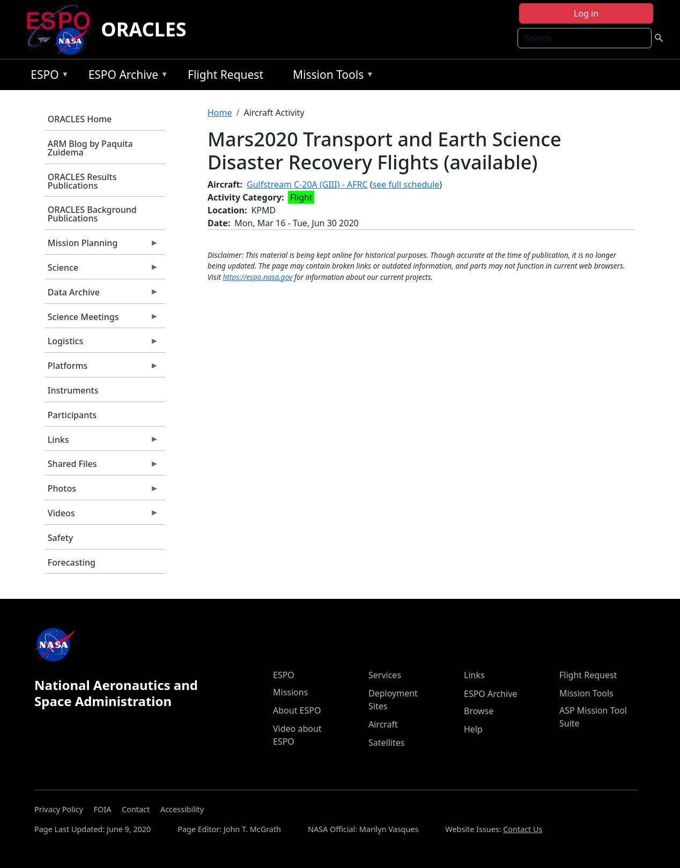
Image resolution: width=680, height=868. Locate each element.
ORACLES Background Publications (92, 214)
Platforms (102, 368)
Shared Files (102, 466)
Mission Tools (330, 76)
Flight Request (225, 74)
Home (220, 112)
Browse (478, 711)
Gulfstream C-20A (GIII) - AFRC (307, 184)
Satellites (386, 742)
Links (102, 442)
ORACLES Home (80, 119)
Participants (72, 415)
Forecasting (71, 562)
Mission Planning (102, 245)
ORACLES (144, 29)
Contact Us (522, 829)
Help (473, 729)
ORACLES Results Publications (82, 181)
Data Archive (102, 294)
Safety (60, 538)
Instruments (73, 390)
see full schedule (406, 184)
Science (102, 270)
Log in (586, 13)
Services (384, 675)
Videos (102, 515)
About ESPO (297, 710)
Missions (290, 692)
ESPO (47, 76)
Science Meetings (102, 319)
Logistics (102, 343)
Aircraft (383, 724)
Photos (102, 491)
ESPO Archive (125, 76)
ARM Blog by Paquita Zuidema (90, 148)
